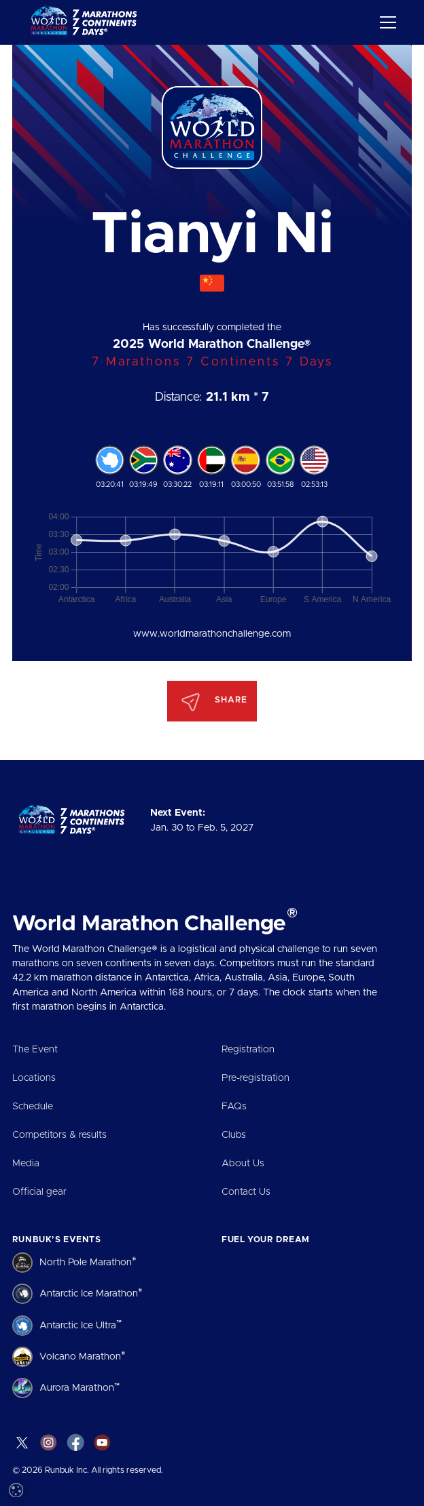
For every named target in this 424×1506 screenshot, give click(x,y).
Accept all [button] (68, 1443)
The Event (35, 1049)
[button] (386, 22)
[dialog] (115, 1367)
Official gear (39, 1192)
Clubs (234, 1135)
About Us (243, 1163)
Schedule (32, 1106)
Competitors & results (59, 1135)
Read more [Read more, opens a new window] (122, 1329)
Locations (34, 1078)
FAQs (234, 1106)
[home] (86, 22)
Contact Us (246, 1192)
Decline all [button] (160, 1443)
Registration (248, 1049)
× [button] (202, 1257)
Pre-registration (255, 1078)
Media (25, 1163)
